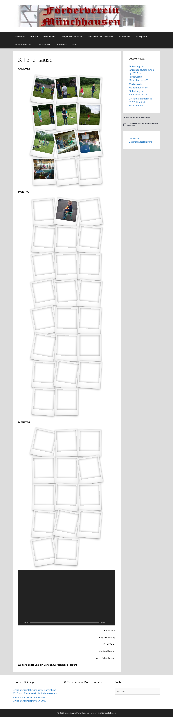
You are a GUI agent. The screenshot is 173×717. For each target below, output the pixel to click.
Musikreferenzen (26, 44)
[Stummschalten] (107, 622)
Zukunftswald (49, 36)
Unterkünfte (61, 44)
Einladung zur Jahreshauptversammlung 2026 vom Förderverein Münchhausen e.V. (141, 73)
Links (74, 44)
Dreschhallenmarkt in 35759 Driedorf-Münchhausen (140, 102)
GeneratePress (108, 712)
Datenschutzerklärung (140, 141)
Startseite (20, 36)
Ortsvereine (45, 44)
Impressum (135, 138)
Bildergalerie (141, 36)
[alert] (141, 124)
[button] (66, 597)
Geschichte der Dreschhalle (100, 36)
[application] (66, 597)
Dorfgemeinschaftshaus (72, 36)
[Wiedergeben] (21, 622)
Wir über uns (124, 36)
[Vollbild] (112, 622)
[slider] (64, 622)
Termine (34, 36)
